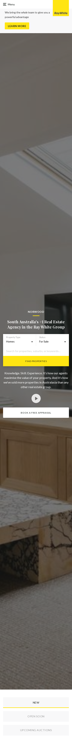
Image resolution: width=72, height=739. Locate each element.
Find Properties (36, 361)
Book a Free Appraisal (36, 412)
